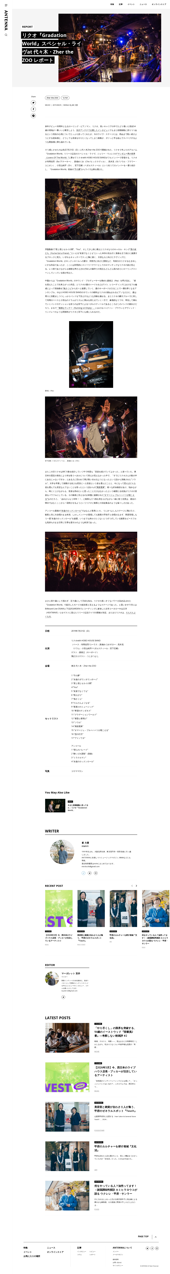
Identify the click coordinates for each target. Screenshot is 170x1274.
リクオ (65, 98)
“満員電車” (100, 487)
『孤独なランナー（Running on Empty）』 (76, 308)
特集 (25, 1247)
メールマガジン (118, 1254)
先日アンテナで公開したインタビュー (93, 130)
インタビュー (81, 1251)
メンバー (116, 1251)
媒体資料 (116, 1259)
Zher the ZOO (52, 98)
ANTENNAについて (122, 1247)
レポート (93, 1254)
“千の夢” (77, 169)
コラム (79, 1254)
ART (111, 941)
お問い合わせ (117, 1262)
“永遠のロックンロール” (71, 510)
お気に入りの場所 (31, 1256)
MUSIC (47, 944)
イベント (27, 1251)
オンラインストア (55, 1251)
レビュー (93, 1251)
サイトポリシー (118, 1265)
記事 (79, 1247)
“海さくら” (67, 288)
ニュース (51, 1247)
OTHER (83, 944)
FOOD (79, 944)
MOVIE (96, 1051)
